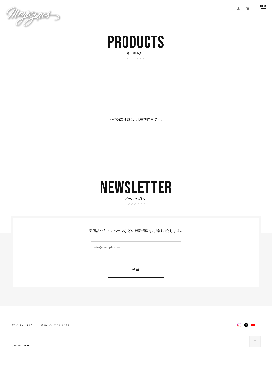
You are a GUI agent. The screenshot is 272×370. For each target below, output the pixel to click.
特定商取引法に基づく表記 (55, 325)
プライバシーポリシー (23, 325)
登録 (136, 270)
